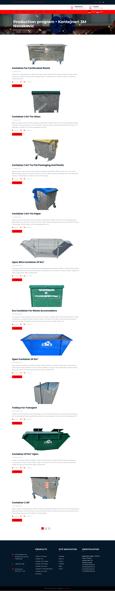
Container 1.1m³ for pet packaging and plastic (38, 165)
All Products (38, 574)
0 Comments (28, 82)
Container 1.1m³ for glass (26, 116)
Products (31, 12)
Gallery (47, 12)
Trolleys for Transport (41, 556)
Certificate (40, 12)
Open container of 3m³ (25, 359)
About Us (24, 12)
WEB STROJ (68, 589)
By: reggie (15, 82)
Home (15, 30)
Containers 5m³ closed (41, 571)
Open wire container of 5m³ (28, 262)
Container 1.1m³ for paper (26, 213)
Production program (25, 30)
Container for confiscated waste (31, 68)
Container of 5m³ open (25, 454)
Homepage (16, 12)
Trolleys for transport (24, 407)
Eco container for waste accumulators (34, 310)
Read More (17, 86)
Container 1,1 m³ (21, 502)
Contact (53, 12)
